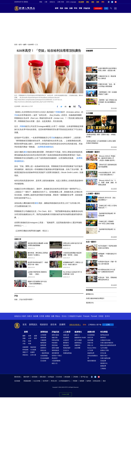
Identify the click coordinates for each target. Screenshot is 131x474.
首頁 (15, 44)
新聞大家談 (55, 335)
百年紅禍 (103, 353)
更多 (104, 381)
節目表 (53, 324)
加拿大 (29, 316)
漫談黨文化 (90, 303)
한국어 (107, 316)
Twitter (112, 2)
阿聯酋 (58, 112)
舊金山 (57, 316)
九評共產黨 (103, 348)
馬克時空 (55, 358)
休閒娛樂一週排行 (93, 152)
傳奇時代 (103, 337)
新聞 (56, 8)
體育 (35, 338)
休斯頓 (47, 316)
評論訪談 (87, 8)
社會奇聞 (31, 44)
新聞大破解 (55, 348)
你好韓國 (90, 340)
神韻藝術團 (27, 381)
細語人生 (55, 363)
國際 (24, 336)
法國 (52, 316)
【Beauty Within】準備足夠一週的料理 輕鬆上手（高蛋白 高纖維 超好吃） (107, 158)
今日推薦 (89, 113)
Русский (94, 316)
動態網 (82, 381)
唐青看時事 (55, 353)
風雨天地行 (103, 355)
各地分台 (52, 2)
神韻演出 (25, 355)
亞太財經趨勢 (44, 358)
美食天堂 (90, 343)
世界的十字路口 (57, 355)
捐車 (97, 2)
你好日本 (90, 337)
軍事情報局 (55, 350)
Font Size (74, 106)
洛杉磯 (35, 316)
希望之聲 (54, 381)
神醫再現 (77, 345)
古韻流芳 (66, 340)
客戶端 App (84, 377)
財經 (29, 341)
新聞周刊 (43, 348)
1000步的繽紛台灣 (92, 357)
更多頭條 (114, 108)
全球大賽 (33, 355)
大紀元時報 (36, 381)
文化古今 (66, 350)
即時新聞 (25, 349)
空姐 (16, 115)
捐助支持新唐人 (75, 325)
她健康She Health (80, 337)
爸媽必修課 (66, 348)
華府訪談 (43, 350)
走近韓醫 (77, 348)
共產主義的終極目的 (106, 343)
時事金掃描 (55, 340)
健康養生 (78, 332)
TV (106, 8)
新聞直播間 (98, 8)
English (79, 316)
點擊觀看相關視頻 (45, 147)
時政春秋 (55, 343)
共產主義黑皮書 (105, 358)
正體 (58, 2)
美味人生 (90, 345)
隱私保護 (43, 377)
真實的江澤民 (104, 350)
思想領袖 (55, 345)
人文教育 (67, 332)
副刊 (20, 44)
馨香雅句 (66, 343)
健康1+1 (77, 335)
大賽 (46, 2)
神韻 (40, 2)
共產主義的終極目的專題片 (95, 298)
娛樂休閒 (91, 332)
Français (86, 316)
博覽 (80, 8)
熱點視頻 (33, 347)
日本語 (100, 316)
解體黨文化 (90, 294)
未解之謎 (66, 335)
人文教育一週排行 (93, 194)
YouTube (116, 2)
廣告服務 (67, 377)
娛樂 (35, 336)
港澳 (29, 336)
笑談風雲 (66, 337)
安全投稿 (59, 377)
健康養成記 (78, 343)
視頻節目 (44, 324)
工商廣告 (103, 368)
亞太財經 (43, 361)
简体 (62, 2)
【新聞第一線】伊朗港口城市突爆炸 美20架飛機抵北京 (107, 102)
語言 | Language (71, 2)
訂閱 (108, 325)
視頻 (61, 8)
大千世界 (90, 350)
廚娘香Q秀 (90, 353)
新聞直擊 (43, 345)
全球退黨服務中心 (65, 381)
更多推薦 (114, 147)
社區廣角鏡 (44, 355)
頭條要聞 (25, 347)
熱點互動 (55, 337)
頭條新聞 (89, 51)
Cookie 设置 (65, 394)
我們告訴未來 (104, 335)
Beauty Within (91, 348)
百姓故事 (103, 361)
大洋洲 (41, 316)
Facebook (109, 2)
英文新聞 (81, 2)
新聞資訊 (33, 324)
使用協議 (51, 377)
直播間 (62, 324)
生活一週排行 (91, 242)
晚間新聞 (43, 343)
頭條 (66, 8)
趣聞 (24, 44)
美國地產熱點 (67, 353)
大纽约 (23, 316)
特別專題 (89, 290)
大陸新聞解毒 (56, 361)
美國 (24, 338)
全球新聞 (43, 335)
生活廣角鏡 (91, 335)
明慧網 (75, 381)
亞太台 (64, 316)
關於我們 (26, 377)
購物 (103, 2)
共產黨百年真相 (105, 340)
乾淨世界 (46, 381)
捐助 (92, 2)
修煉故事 (103, 366)
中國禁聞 (43, 340)
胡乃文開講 (78, 340)
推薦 (71, 8)
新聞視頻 (44, 332)
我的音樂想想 (91, 361)
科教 (29, 343)
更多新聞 (114, 189)
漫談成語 (66, 345)
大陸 (24, 343)
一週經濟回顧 (44, 353)
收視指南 (34, 377)
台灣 (29, 338)
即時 (75, 8)
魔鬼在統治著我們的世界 (108, 345)
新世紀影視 (96, 381)
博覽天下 (25, 352)
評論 (24, 341)
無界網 (88, 381)
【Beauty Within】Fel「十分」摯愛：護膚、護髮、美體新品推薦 (107, 182)
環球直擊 (43, 337)
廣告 (87, 2)
